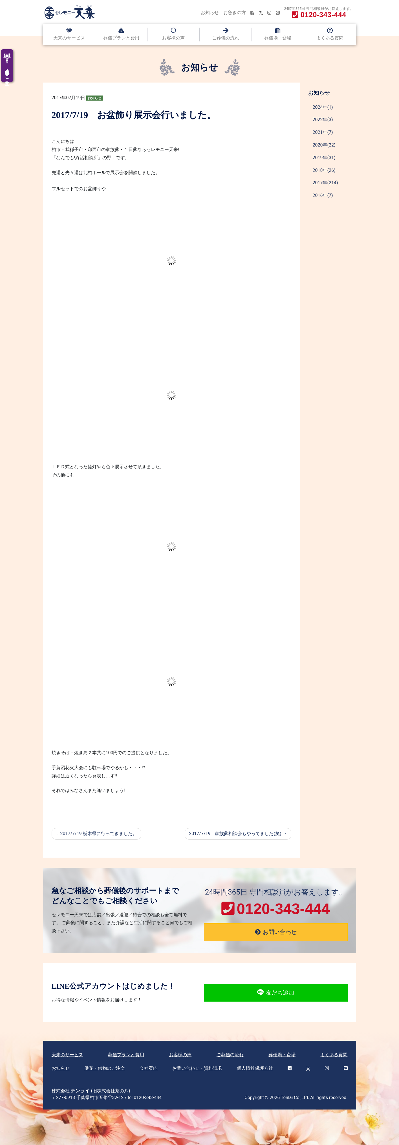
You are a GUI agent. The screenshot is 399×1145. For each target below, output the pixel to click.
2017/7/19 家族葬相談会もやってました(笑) (235, 833)
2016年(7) (323, 195)
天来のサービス (69, 38)
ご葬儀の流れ (225, 38)
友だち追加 (275, 992)
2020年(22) (324, 145)
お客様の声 (173, 38)
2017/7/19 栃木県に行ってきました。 (98, 833)
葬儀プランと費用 (121, 38)
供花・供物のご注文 (104, 1068)
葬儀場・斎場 (277, 38)
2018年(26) (324, 170)
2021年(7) (323, 132)
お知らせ (210, 12)
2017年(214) (325, 182)
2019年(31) (324, 157)
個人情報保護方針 (255, 1068)
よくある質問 (329, 38)
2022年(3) (323, 119)
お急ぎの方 (234, 12)
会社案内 (149, 1068)
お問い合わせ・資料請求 (197, 1068)
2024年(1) (323, 107)
